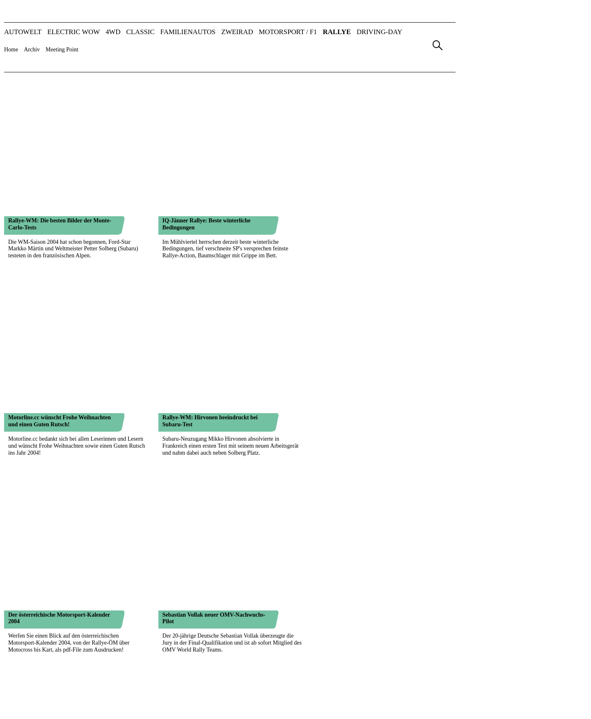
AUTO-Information (243, 697)
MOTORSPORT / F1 (288, 32)
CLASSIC (140, 32)
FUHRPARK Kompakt (324, 690)
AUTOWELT (22, 32)
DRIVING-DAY (379, 32)
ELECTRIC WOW (73, 32)
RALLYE (337, 32)
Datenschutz (423, 659)
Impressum (345, 659)
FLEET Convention (398, 697)
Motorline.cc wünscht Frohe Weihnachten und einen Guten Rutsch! (59, 135)
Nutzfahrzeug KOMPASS (327, 697)
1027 (220, 623)
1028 (233, 623)
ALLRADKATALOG (246, 704)
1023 (168, 623)
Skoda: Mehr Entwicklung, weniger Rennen (62, 294)
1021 (143, 623)
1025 (194, 623)
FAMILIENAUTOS (188, 32)
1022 (155, 623)
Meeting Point (62, 50)
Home (11, 50)
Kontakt (300, 659)
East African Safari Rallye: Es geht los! (210, 565)
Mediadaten (253, 659)
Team (211, 659)
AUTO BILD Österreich (249, 690)
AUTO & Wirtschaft (244, 683)
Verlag (176, 659)
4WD (112, 32)
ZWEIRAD (237, 32)
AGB (382, 659)
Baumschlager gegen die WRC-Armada (211, 403)
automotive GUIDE (397, 683)
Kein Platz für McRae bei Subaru (49, 511)
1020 (129, 623)
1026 (207, 623)
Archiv (32, 50)
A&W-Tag (387, 690)
